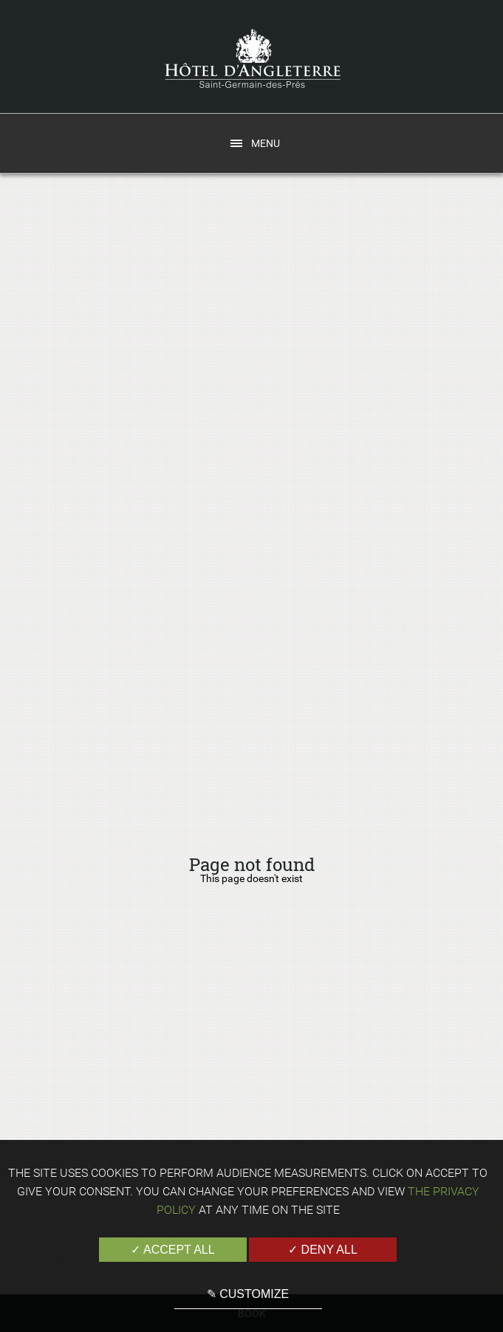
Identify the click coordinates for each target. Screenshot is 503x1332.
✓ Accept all (172, 1249)
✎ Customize (248, 1294)
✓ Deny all (322, 1249)
